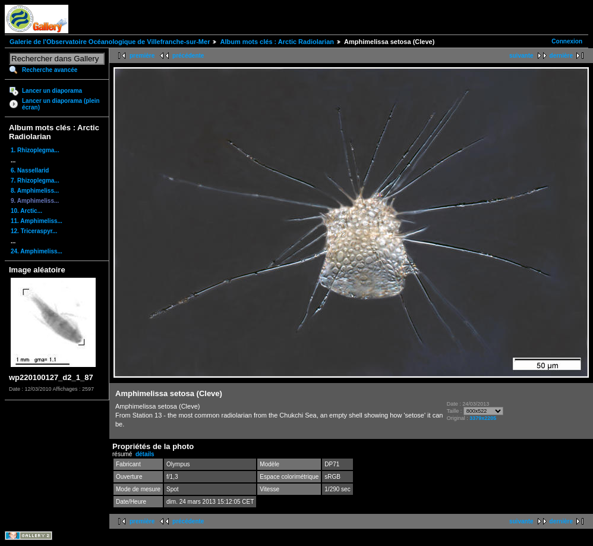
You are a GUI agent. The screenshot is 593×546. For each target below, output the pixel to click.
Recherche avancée (49, 70)
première (142, 55)
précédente (188, 55)
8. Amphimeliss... (35, 190)
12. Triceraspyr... (34, 231)
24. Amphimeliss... (36, 251)
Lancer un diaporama (52, 90)
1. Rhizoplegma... (35, 150)
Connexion (566, 41)
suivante (521, 55)
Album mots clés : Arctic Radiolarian (277, 41)
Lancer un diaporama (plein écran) (61, 104)
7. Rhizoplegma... (35, 180)
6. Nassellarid (30, 170)
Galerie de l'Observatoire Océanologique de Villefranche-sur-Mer (110, 41)
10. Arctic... (26, 211)
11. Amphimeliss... (36, 221)
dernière (561, 55)
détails (144, 454)
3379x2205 (482, 418)
